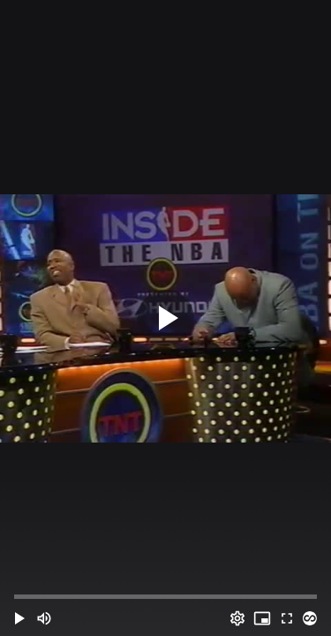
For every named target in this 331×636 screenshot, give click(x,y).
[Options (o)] (237, 618)
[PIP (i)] (262, 618)
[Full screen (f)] (286, 618)
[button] (19, 618)
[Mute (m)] (44, 618)
